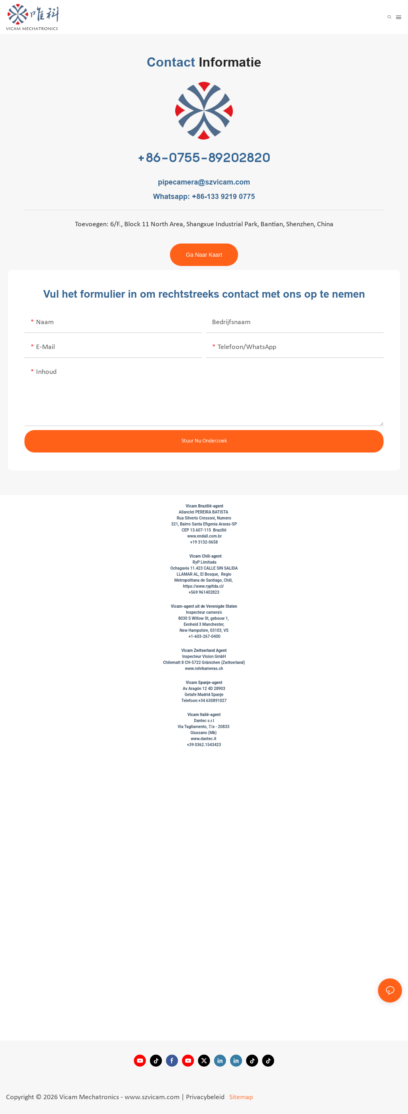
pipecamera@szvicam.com (204, 182)
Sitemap (240, 1097)
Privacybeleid (206, 1097)
